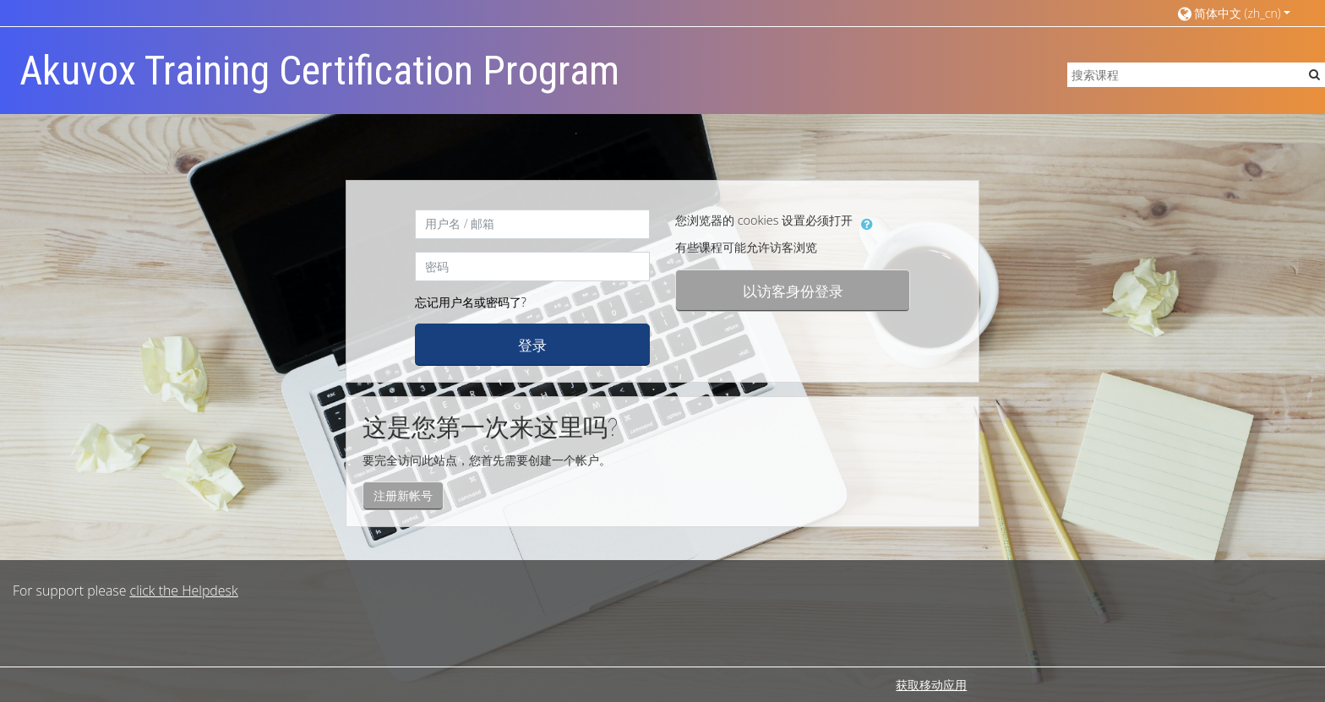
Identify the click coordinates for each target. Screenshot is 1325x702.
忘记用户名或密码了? (470, 302)
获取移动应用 (931, 685)
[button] (1233, 13)
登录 (532, 345)
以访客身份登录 (793, 290)
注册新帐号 (403, 495)
